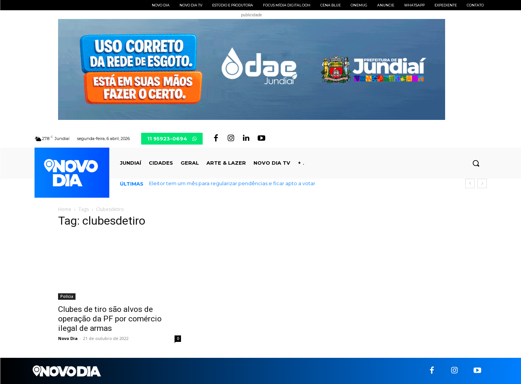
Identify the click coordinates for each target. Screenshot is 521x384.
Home (64, 209)
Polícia (66, 296)
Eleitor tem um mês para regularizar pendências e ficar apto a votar (232, 183)
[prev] (470, 183)
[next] (482, 183)
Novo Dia (68, 338)
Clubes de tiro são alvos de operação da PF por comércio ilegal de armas (110, 319)
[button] (476, 163)
